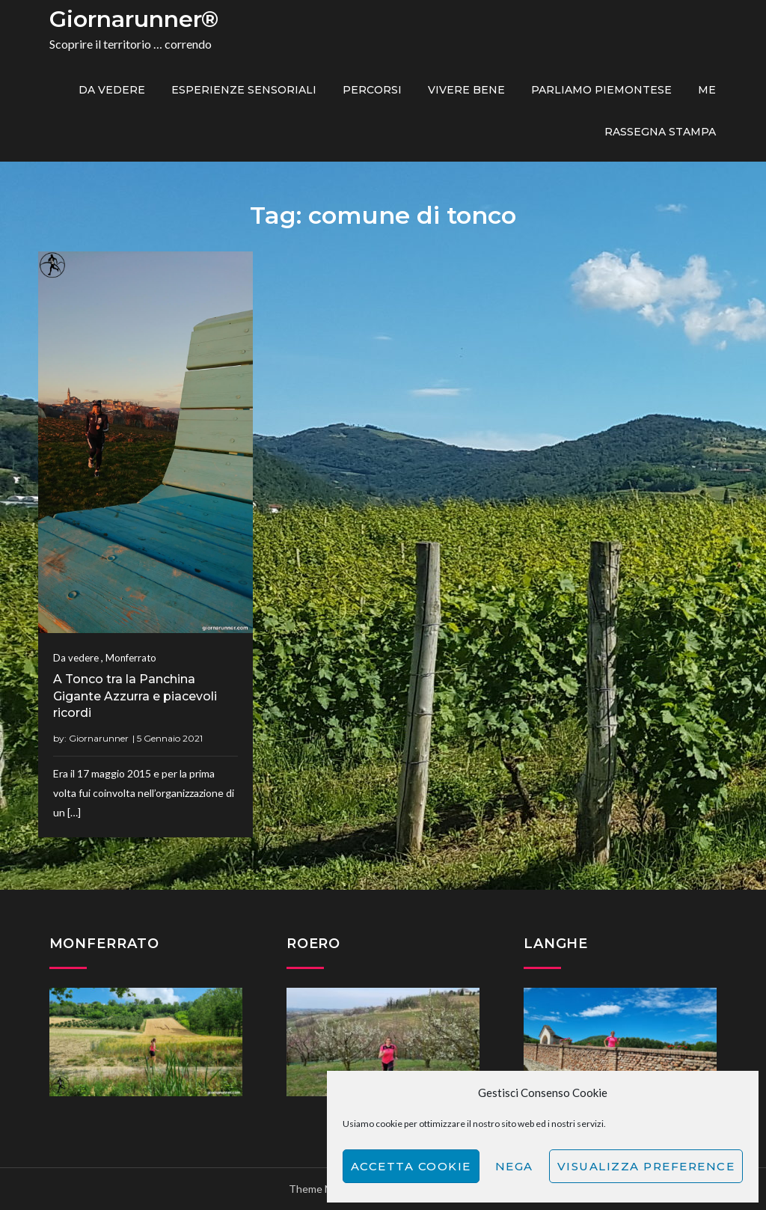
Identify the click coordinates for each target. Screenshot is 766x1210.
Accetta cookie (411, 1166)
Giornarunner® (133, 19)
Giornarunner (99, 738)
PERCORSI (372, 90)
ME (707, 90)
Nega (514, 1166)
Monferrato (130, 658)
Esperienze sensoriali (243, 90)
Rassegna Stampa (660, 131)
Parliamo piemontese (601, 90)
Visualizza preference (646, 1166)
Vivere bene (466, 90)
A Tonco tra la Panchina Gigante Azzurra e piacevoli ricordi (135, 696)
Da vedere (112, 90)
